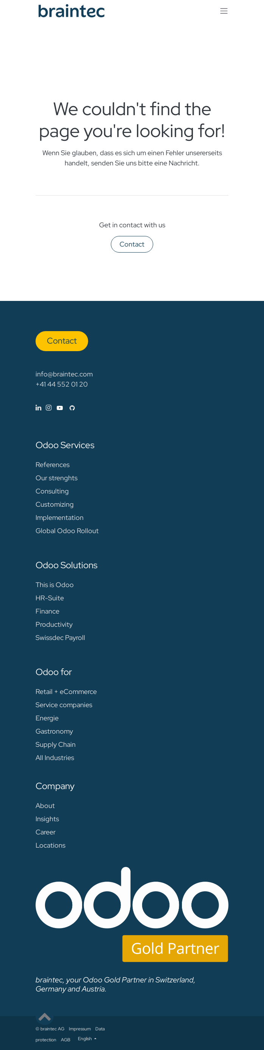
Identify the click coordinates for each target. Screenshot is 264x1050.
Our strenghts (57, 477)
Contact (132, 244)
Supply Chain (56, 744)
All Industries (55, 757)
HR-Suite (50, 598)
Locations (50, 845)
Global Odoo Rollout (67, 530)
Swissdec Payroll (60, 637)
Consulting (52, 491)
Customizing (55, 504)
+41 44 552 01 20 (62, 384)
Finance (47, 611)
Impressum (80, 1029)
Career (46, 832)
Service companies (64, 704)
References (53, 464)
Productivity (54, 624)
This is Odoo (55, 584)
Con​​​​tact (62, 340)
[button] (45, 1016)
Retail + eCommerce (66, 691)
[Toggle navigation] (223, 11)
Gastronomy (54, 731)
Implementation (60, 517)
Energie (47, 718)
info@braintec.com (64, 374)
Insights (47, 818)
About (45, 805)
